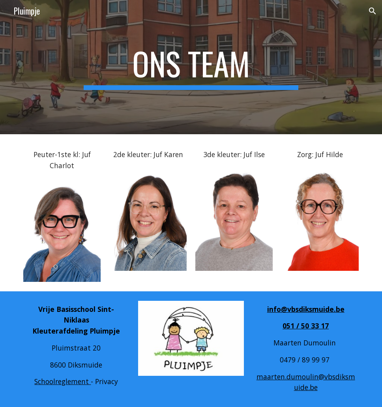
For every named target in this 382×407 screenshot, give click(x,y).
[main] (191, 67)
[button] (372, 11)
